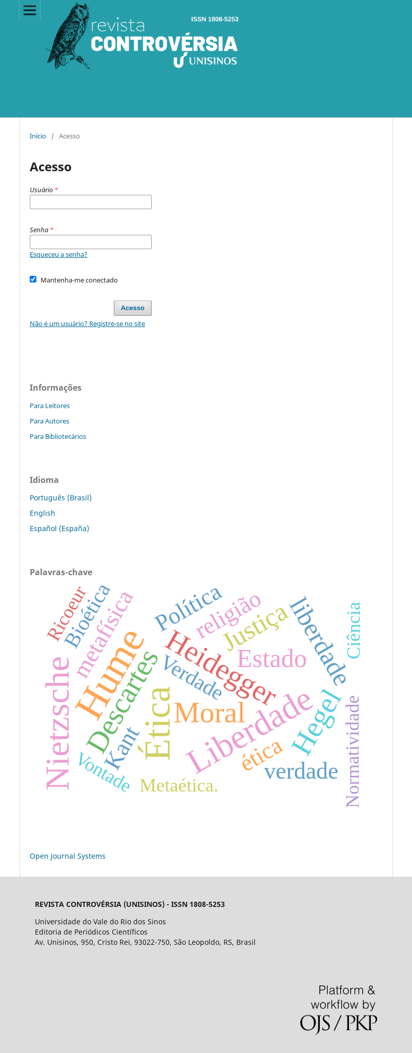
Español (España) (59, 528)
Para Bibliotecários (58, 436)
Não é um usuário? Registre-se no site (87, 323)
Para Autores (49, 421)
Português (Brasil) (61, 497)
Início (38, 135)
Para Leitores (50, 405)
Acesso (133, 308)
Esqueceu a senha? (59, 254)
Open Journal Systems (68, 856)
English (42, 513)
